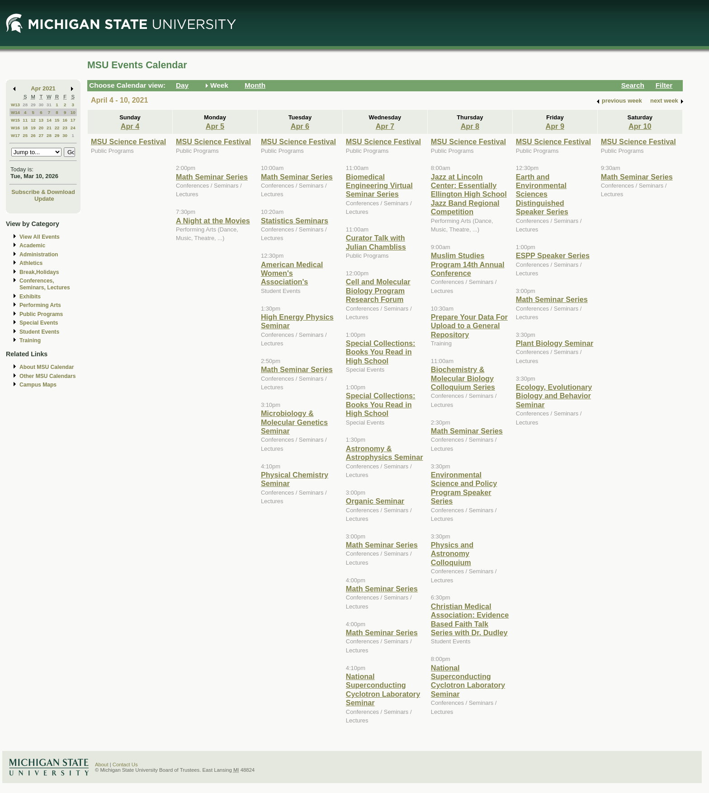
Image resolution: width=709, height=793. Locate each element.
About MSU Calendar (46, 367)
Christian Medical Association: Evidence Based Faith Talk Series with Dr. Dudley (470, 619)
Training (30, 340)
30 (40, 104)
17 (73, 120)
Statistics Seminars (294, 221)
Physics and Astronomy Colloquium (452, 553)
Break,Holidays (39, 272)
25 (25, 135)
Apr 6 (300, 126)
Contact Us (125, 764)
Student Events (39, 332)
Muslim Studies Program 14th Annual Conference (468, 264)
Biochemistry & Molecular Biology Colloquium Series (463, 378)
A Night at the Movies (213, 221)
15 (57, 120)
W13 (15, 104)
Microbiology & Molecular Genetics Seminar (294, 422)
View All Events (39, 237)
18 (25, 127)
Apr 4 (130, 126)
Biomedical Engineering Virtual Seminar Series (379, 185)
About (102, 764)
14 (49, 120)
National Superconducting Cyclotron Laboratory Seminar (383, 689)
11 (25, 120)
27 (40, 135)
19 (33, 127)
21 (49, 127)
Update (44, 198)
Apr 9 (555, 126)
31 (49, 104)
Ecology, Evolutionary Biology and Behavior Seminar (554, 396)
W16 (15, 127)
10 (73, 112)
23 (64, 127)
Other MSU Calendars (47, 376)
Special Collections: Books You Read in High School (381, 352)
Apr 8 (470, 126)
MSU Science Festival (128, 141)
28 (25, 104)
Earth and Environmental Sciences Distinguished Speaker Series (542, 194)
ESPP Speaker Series (553, 255)
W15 (15, 120)
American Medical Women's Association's (292, 273)
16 (64, 120)
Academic (32, 245)
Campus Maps (38, 385)
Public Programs (41, 314)
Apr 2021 (43, 88)
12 (33, 120)
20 (40, 127)
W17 (15, 135)
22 (57, 127)
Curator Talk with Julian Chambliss (376, 242)
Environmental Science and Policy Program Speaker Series (464, 488)
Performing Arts (40, 305)
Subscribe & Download (43, 192)
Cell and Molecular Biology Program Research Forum (378, 290)
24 (73, 127)
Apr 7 (385, 126)
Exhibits (30, 296)
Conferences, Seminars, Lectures (44, 284)
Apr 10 (640, 126)
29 (33, 104)
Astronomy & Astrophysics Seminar (384, 452)
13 (40, 120)
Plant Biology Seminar (554, 343)
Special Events (38, 323)
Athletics (31, 263)
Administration (38, 254)
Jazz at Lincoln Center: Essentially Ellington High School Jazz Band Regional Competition (469, 194)
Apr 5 (215, 126)
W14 (15, 112)
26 (33, 135)
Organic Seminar (375, 501)
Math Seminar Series (212, 177)
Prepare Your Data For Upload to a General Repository (469, 326)
